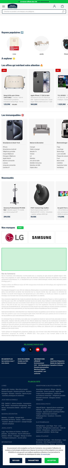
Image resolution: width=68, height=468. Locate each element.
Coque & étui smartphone (44, 393)
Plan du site (34, 382)
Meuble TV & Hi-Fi (15, 422)
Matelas (32, 158)
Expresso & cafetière (43, 432)
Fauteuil (5, 422)
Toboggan (16, 436)
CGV (35, 365)
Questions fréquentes (57, 361)
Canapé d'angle (27, 422)
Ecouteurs (51, 416)
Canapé (32, 147)
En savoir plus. (45, 454)
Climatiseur (46, 430)
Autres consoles (17, 403)
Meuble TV (33, 151)
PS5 (3, 403)
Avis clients (5, 363)
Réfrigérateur (40, 426)
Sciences (18, 393)
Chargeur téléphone (9, 156)
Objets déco (33, 167)
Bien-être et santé (22, 389)
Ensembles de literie (8, 419)
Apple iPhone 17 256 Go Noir (40, 95)
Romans (11, 393)
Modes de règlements (57, 363)
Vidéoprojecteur (41, 416)
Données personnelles (41, 367)
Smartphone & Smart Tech (11, 143)
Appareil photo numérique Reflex (53, 412)
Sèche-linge (55, 432)
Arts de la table (34, 160)
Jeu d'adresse (12, 434)
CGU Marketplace (44, 365)
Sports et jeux (26, 393)
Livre (14, 54)
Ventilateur (60, 167)
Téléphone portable (9, 151)
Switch (7, 405)
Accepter (51, 460)
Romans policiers (19, 391)
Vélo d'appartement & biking (53, 442)
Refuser (15, 460)
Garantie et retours (56, 365)
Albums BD (5, 389)
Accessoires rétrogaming (19, 405)
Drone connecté (49, 391)
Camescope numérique (49, 414)
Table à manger (35, 149)
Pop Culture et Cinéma (13, 431)
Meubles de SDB (35, 165)
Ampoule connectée (9, 165)
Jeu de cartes (22, 438)
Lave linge (60, 149)
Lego (3, 431)
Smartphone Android (9, 149)
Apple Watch (7, 158)
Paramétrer (33, 460)
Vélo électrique (56, 440)
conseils (59, 326)
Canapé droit (19, 417)
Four (58, 158)
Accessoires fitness (42, 444)
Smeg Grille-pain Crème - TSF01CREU (12, 96)
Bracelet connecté (42, 397)
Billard (10, 436)
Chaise (32, 154)
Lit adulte (11, 417)
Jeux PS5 (23, 407)
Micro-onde (60, 160)
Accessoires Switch (13, 407)
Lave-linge (49, 426)
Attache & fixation (8, 424)
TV (43, 409)
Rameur (52, 444)
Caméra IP (6, 167)
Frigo (58, 147)
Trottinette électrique (43, 440)
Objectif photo (41, 407)
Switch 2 (8, 403)
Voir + (20, 228)
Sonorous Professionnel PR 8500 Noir (14, 209)
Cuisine (12, 389)
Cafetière (60, 163)
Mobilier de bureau (36, 163)
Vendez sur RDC (23, 361)
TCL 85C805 (62, 95)
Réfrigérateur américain (51, 428)
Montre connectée (8, 160)
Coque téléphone (8, 154)
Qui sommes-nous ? (8, 361)
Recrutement (22, 363)
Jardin (41, 54)
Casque (38, 414)
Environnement (39, 363)
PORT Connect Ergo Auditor (40, 208)
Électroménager (62, 143)
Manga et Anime (26, 436)
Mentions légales (39, 369)
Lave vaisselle (61, 154)
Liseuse (5, 163)
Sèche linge (60, 151)
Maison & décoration (36, 143)
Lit (31, 156)
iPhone (5, 147)
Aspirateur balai (62, 165)
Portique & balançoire (9, 438)
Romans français (7, 391)
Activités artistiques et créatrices (13, 395)
